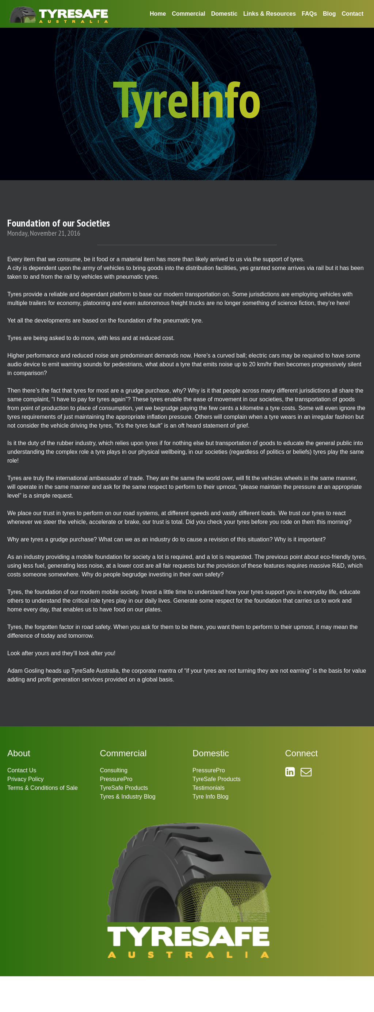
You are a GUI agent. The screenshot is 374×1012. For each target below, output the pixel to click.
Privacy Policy (25, 779)
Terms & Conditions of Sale (42, 788)
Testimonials (208, 788)
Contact (352, 14)
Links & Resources (269, 14)
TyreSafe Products (124, 788)
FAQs (309, 14)
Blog (329, 14)
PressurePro (116, 779)
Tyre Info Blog (210, 796)
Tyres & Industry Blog (128, 796)
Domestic (224, 14)
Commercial (188, 14)
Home (158, 14)
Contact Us (21, 770)
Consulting (114, 770)
